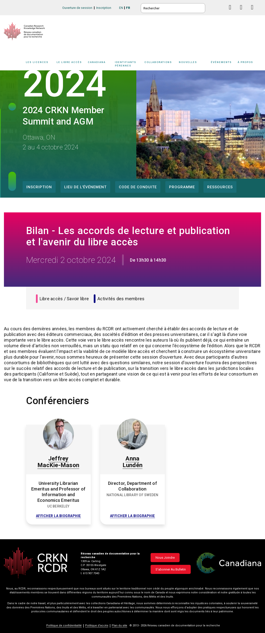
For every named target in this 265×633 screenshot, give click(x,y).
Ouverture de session (77, 8)
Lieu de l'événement (85, 187)
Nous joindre (165, 557)
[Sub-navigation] (38, 64)
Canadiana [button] (97, 62)
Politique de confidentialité (64, 625)
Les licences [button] (37, 62)
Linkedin (243, 12)
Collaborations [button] (158, 62)
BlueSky (221, 7)
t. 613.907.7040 (90, 573)
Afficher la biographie (58, 516)
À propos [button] (245, 62)
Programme (182, 187)
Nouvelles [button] (188, 62)
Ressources (220, 187)
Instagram (254, 12)
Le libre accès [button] (69, 62)
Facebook (232, 12)
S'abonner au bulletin (171, 569)
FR (128, 8)
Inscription (103, 8)
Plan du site (119, 625)
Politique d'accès (96, 625)
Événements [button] (221, 62)
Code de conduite (138, 187)
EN (121, 8)
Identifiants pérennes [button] (125, 64)
